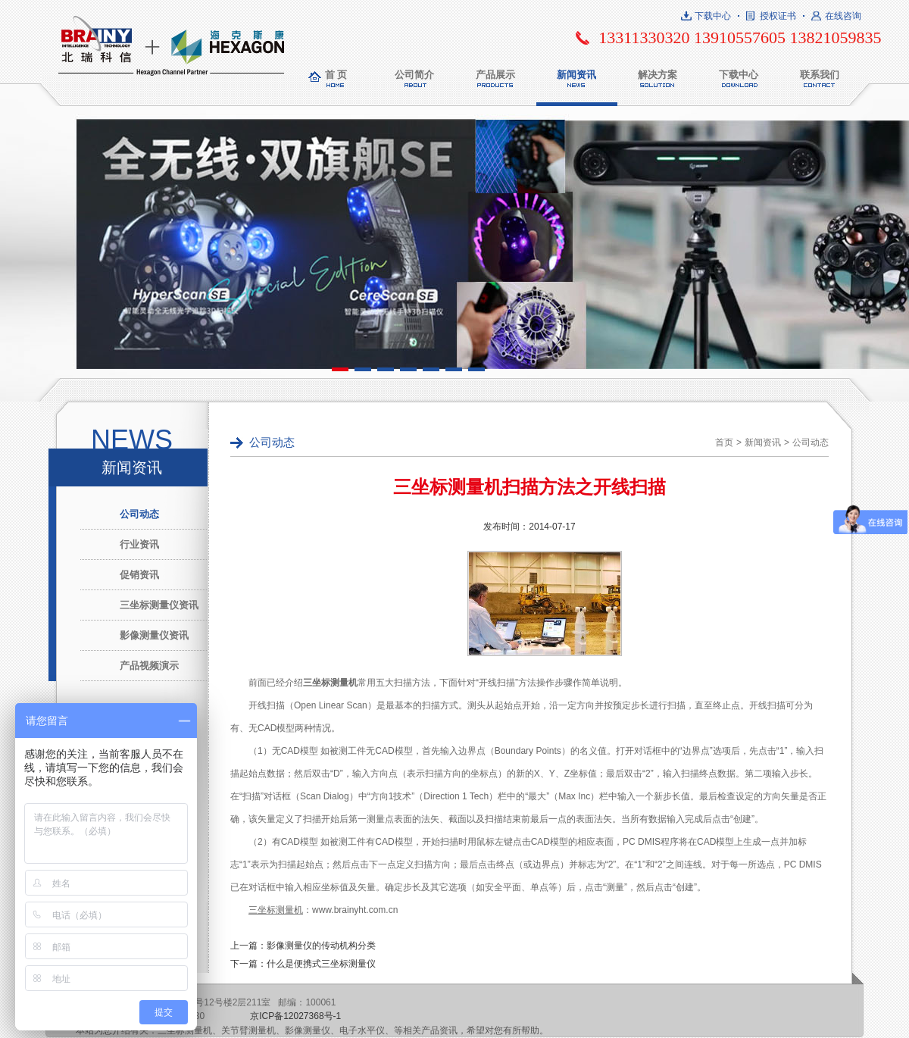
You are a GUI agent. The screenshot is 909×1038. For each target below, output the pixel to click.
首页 (724, 442)
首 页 (336, 74)
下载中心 (713, 15)
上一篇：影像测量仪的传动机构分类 (303, 945)
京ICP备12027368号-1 (295, 1016)
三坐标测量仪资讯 (159, 605)
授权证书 (778, 15)
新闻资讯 (576, 74)
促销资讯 (139, 574)
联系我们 (819, 74)
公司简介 (414, 74)
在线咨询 (843, 15)
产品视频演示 (149, 665)
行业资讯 (139, 544)
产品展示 (495, 74)
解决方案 (657, 74)
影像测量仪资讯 (154, 635)
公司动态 (139, 514)
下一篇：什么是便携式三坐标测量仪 (303, 963)
